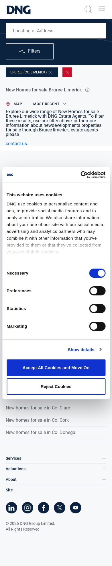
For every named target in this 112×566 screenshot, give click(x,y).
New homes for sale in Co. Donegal (41, 432)
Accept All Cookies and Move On (56, 367)
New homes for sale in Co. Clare (38, 408)
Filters (29, 51)
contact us (16, 143)
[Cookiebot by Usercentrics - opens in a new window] (80, 175)
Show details (81, 349)
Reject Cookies (56, 386)
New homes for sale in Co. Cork (37, 420)
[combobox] (56, 31)
